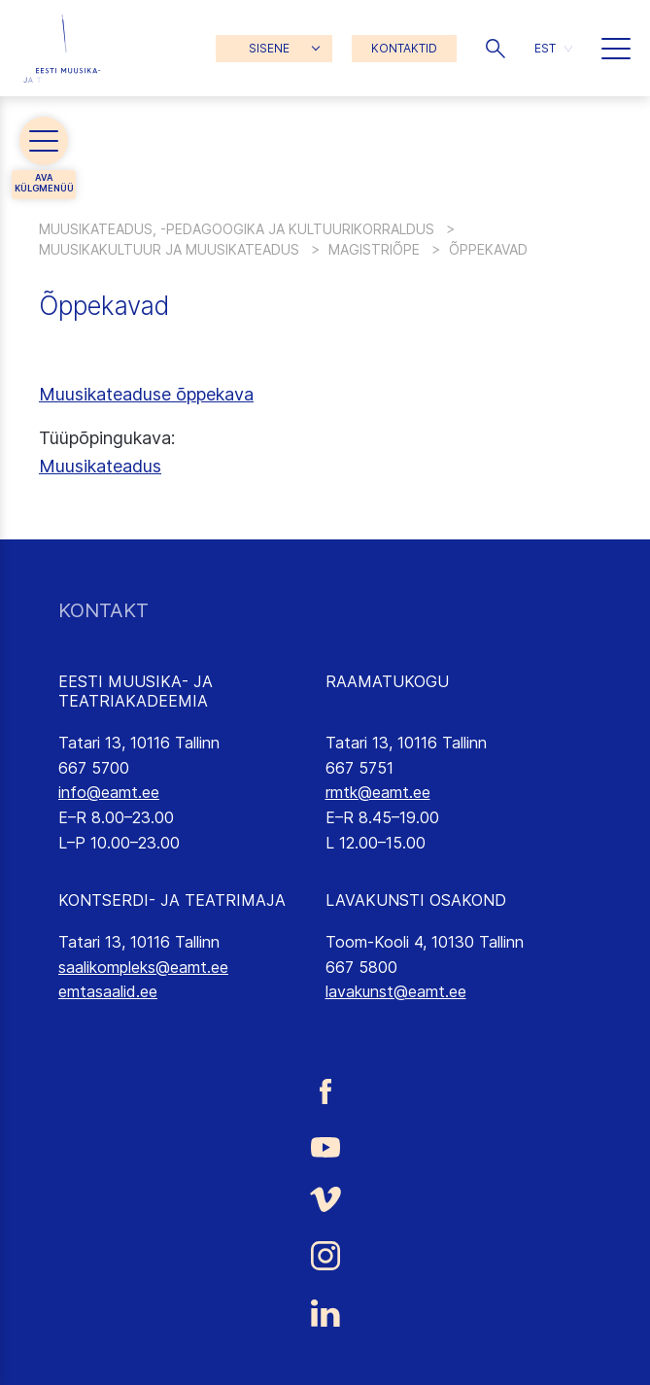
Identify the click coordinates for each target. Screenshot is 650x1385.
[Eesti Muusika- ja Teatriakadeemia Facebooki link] (325, 1092)
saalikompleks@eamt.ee (143, 967)
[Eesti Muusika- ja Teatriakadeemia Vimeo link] (325, 1200)
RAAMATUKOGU (387, 681)
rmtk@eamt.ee (377, 792)
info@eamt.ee (108, 792)
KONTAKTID (404, 48)
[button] (495, 48)
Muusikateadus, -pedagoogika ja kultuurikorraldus (236, 229)
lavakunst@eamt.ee (395, 991)
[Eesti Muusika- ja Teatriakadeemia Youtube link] (325, 1145)
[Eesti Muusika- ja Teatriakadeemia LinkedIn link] (325, 1313)
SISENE (269, 48)
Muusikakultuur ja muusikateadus (169, 249)
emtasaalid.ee (107, 991)
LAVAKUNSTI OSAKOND (415, 900)
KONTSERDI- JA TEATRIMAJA (172, 900)
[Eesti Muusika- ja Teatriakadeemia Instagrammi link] (325, 1255)
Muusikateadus (100, 466)
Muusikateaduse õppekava (146, 394)
